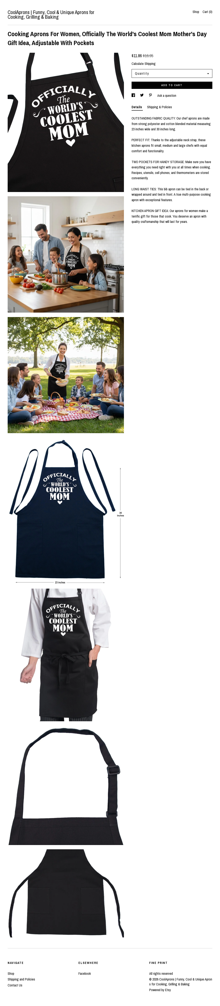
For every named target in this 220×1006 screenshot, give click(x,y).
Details (137, 107)
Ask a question (166, 95)
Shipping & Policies (159, 107)
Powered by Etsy (160, 990)
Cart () (207, 11)
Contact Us (15, 985)
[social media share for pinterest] (151, 95)
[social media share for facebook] (134, 95)
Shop (196, 11)
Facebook (84, 973)
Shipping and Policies (21, 979)
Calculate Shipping (144, 63)
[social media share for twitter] (142, 95)
